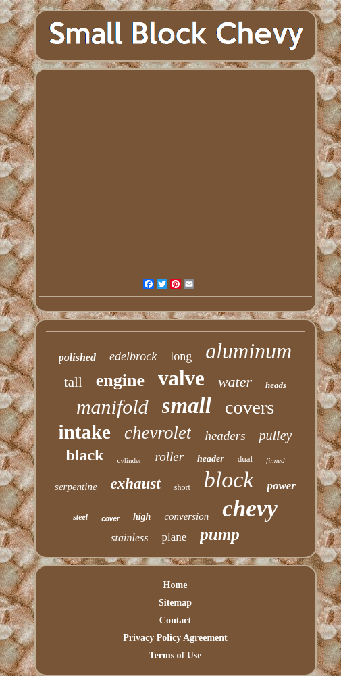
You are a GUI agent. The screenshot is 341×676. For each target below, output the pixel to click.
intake (85, 432)
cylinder (129, 460)
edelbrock (133, 356)
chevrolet (157, 432)
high (142, 517)
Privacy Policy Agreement (175, 638)
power (281, 485)
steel (80, 517)
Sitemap (175, 603)
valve (181, 378)
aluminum (248, 351)
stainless (129, 538)
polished (77, 357)
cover (110, 519)
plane (173, 537)
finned (275, 460)
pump (219, 534)
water (235, 381)
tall (73, 382)
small (186, 405)
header (210, 459)
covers (249, 407)
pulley (275, 435)
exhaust (136, 483)
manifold (112, 406)
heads (275, 385)
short (182, 487)
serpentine (76, 486)
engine (120, 380)
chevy (250, 509)
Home (175, 585)
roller (169, 457)
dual (245, 459)
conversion (186, 516)
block (229, 479)
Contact (175, 620)
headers (225, 436)
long (181, 356)
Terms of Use (175, 655)
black (84, 455)
